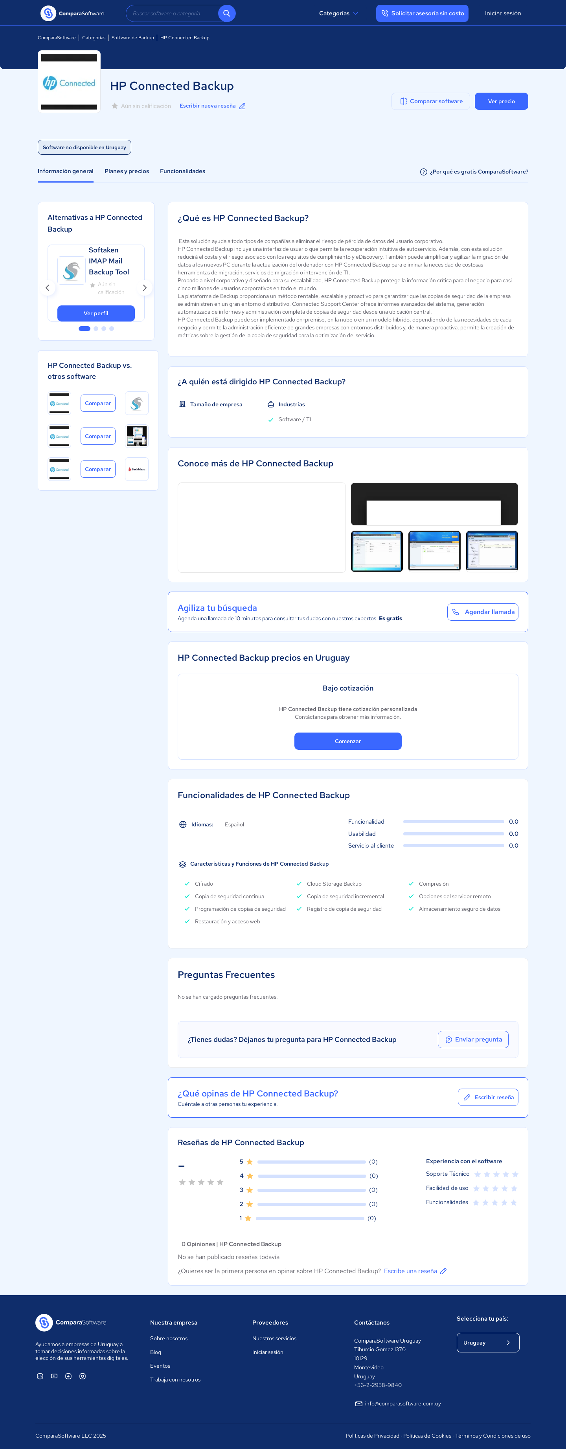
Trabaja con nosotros (175, 1379)
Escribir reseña (488, 1097)
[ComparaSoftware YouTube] (54, 1376)
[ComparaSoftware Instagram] (82, 1376)
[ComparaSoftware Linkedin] (40, 1376)
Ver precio (501, 101)
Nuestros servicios (274, 1338)
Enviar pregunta (473, 1039)
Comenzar (348, 741)
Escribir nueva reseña (213, 106)
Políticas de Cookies (427, 1435)
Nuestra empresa (173, 1323)
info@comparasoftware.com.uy (397, 1404)
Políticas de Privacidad (372, 1435)
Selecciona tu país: (482, 1319)
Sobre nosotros (168, 1338)
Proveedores (270, 1323)
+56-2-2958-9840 (378, 1385)
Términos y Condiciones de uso (493, 1435)
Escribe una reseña (416, 1271)
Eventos (160, 1365)
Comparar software (431, 101)
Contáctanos (372, 1323)
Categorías (339, 13)
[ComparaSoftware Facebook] (68, 1376)
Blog (155, 1352)
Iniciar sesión (503, 13)
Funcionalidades (182, 171)
